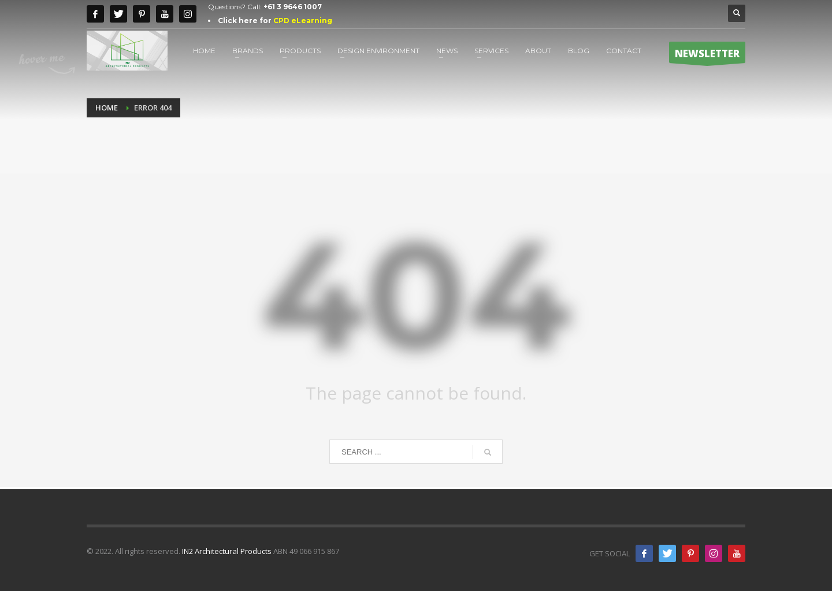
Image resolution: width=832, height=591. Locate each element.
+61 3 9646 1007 (292, 6)
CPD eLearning (302, 20)
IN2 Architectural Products (227, 551)
